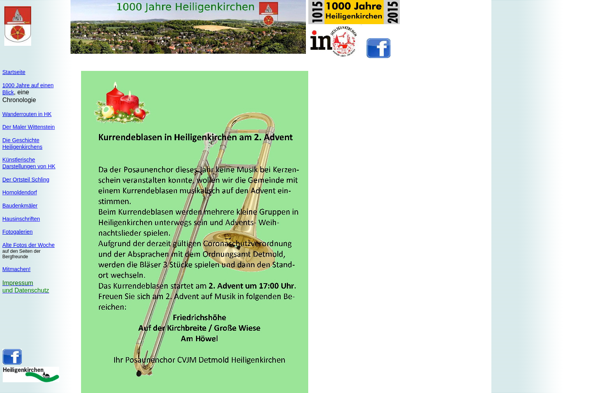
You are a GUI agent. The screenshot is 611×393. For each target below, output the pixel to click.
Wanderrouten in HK (26, 114)
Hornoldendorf (19, 192)
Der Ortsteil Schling (25, 179)
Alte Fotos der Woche (28, 245)
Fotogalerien (17, 232)
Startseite (13, 72)
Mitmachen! (16, 269)
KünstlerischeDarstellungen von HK (28, 163)
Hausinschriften (21, 219)
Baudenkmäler (19, 206)
